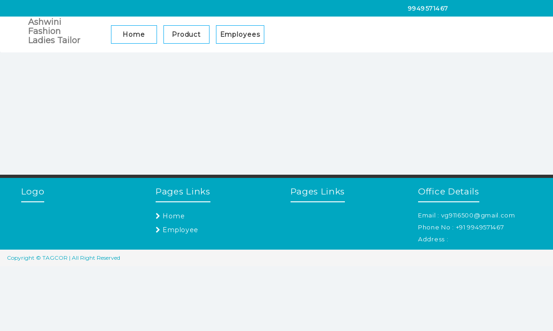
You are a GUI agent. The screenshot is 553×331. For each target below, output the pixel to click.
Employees (240, 34)
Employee (177, 230)
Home (133, 34)
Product (186, 34)
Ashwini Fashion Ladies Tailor (54, 31)
